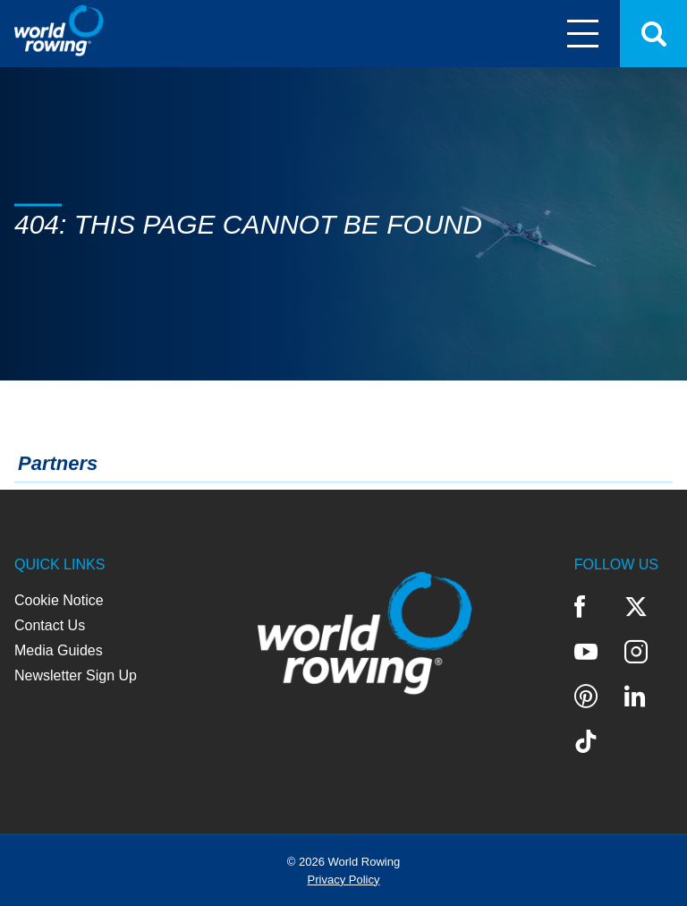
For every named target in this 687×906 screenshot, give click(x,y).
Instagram (636, 651)
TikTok (586, 741)
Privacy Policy (344, 879)
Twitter (636, 607)
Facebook (580, 607)
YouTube (586, 651)
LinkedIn (634, 696)
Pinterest (586, 696)
